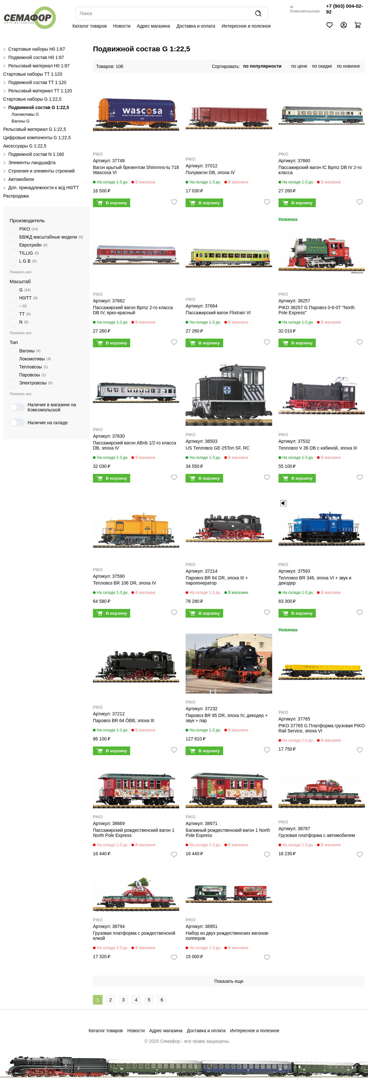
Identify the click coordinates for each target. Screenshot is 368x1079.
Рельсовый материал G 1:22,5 (34, 129)
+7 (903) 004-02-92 (344, 8)
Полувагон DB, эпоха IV (210, 172)
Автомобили (21, 179)
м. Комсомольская (305, 8)
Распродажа (16, 195)
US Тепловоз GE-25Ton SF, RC (217, 448)
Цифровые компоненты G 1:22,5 (37, 137)
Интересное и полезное (246, 26)
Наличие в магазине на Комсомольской (43, 407)
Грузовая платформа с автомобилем (317, 835)
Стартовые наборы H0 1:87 (36, 49)
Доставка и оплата (196, 26)
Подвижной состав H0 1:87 (36, 57)
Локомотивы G (25, 114)
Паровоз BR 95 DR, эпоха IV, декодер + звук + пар (227, 718)
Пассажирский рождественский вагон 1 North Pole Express (133, 833)
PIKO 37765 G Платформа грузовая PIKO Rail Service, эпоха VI (322, 728)
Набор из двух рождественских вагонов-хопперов (227, 936)
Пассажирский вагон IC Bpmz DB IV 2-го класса (320, 170)
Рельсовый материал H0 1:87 (39, 65)
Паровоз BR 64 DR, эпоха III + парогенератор (217, 580)
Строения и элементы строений (41, 170)
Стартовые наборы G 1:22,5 (32, 99)
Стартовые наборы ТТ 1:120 (32, 74)
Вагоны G (20, 121)
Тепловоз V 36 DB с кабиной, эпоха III (318, 448)
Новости (121, 26)
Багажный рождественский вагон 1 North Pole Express (228, 833)
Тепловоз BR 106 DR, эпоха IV (124, 583)
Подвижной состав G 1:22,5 (38, 107)
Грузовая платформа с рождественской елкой (134, 936)
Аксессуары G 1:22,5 (24, 145)
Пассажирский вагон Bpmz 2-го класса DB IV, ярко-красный (133, 310)
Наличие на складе (39, 422)
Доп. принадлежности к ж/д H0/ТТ (43, 187)
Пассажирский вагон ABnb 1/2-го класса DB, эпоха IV (134, 445)
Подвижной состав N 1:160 (36, 154)
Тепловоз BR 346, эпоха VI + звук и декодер (315, 580)
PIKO (98, 154)
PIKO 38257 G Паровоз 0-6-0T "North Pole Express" (317, 310)
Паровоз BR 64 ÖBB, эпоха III (123, 720)
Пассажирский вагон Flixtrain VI (218, 312)
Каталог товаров (89, 26)
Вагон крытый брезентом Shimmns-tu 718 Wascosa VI (136, 170)
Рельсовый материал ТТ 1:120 (40, 90)
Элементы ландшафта (31, 162)
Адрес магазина (153, 26)
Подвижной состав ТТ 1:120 (37, 82)
